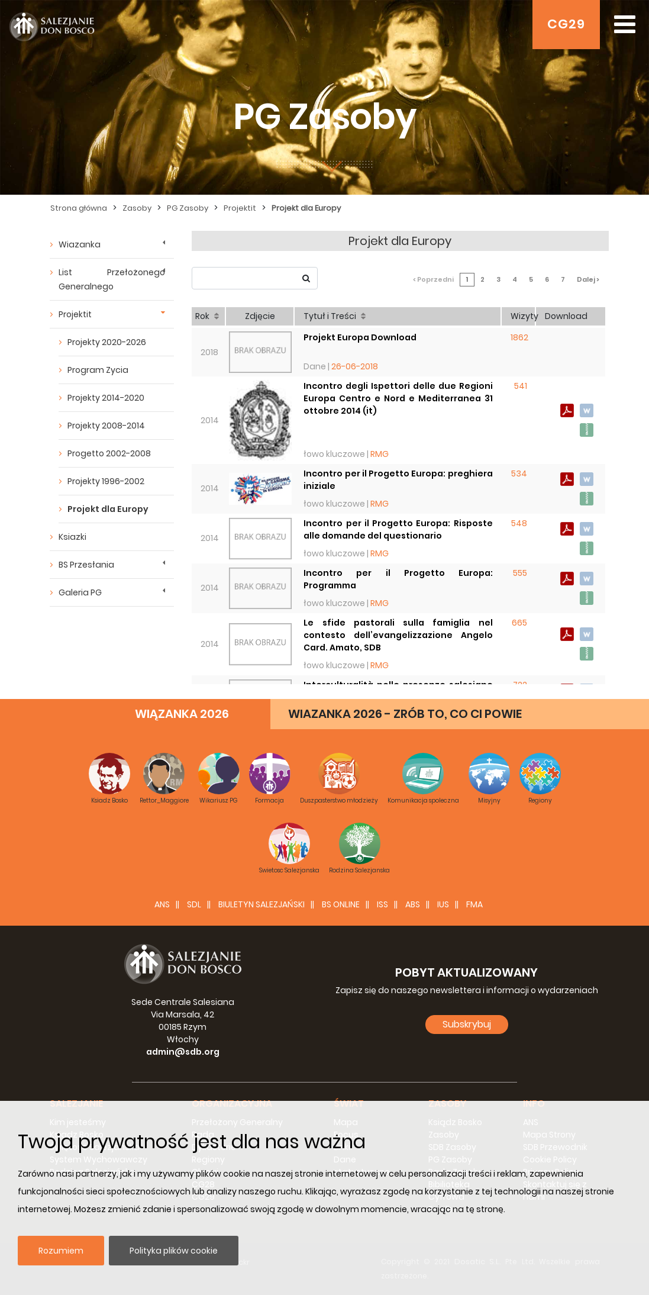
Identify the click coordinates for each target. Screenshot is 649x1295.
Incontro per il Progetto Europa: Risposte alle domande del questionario (398, 529)
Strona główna (78, 208)
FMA (474, 904)
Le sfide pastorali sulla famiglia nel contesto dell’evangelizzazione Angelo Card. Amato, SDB (398, 635)
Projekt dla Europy (306, 208)
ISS (382, 904)
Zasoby (136, 208)
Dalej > (588, 279)
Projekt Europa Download (359, 337)
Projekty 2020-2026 (106, 342)
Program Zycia (97, 370)
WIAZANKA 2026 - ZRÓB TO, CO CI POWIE (405, 714)
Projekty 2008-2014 (106, 425)
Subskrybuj (467, 1024)
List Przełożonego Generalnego (112, 279)
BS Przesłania (86, 565)
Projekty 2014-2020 (105, 398)
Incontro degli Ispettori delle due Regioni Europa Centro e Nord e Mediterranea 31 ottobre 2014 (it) (398, 398)
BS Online (341, 904)
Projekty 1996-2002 (105, 481)
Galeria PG (80, 592)
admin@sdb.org (182, 1052)
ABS (412, 904)
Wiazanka (80, 244)
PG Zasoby (187, 208)
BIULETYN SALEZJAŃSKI (261, 904)
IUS (443, 904)
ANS (162, 904)
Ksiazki (72, 537)
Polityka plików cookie (174, 1251)
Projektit (240, 208)
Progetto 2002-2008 (109, 453)
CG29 (566, 24)
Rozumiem (60, 1251)
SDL (194, 904)
